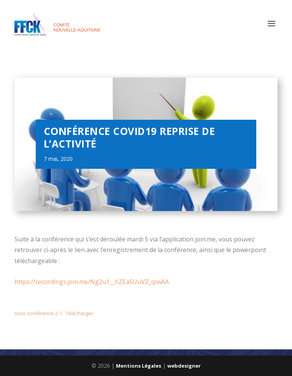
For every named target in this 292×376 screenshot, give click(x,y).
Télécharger (79, 313)
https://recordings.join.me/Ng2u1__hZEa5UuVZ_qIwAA (91, 282)
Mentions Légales (138, 365)
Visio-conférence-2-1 (38, 313)
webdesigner (184, 365)
